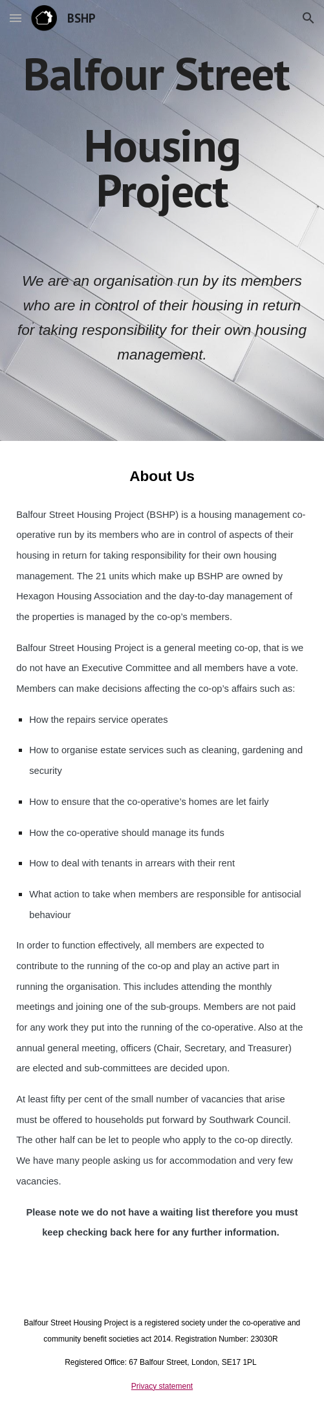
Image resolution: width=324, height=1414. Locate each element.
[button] (15, 18)
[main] (161, 150)
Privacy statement (162, 1386)
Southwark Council (248, 1120)
